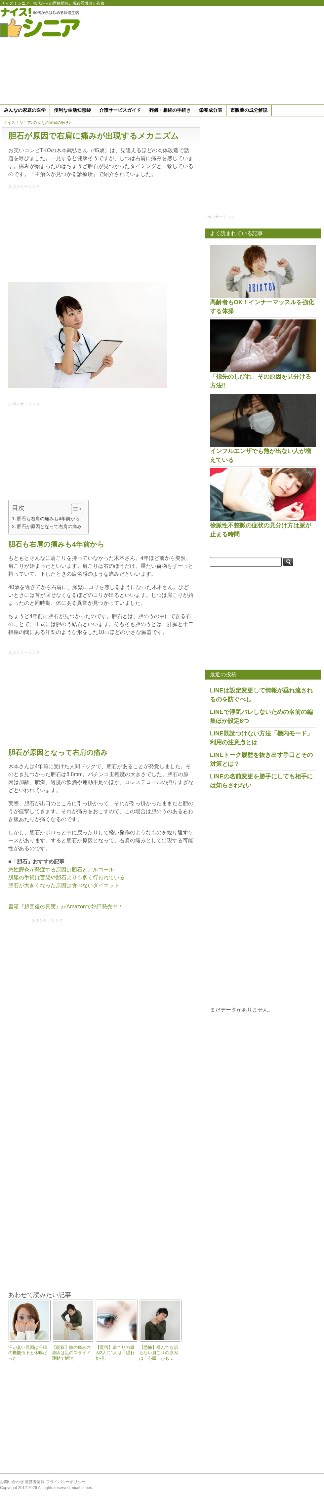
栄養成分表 (210, 110)
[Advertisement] (246, 54)
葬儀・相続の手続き (170, 110)
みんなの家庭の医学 (25, 110)
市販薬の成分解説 (248, 110)
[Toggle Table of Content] (74, 509)
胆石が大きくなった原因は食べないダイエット (63, 885)
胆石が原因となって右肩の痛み (49, 526)
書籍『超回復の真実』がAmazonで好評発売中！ (65, 906)
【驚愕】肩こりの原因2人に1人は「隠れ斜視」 (115, 1353)
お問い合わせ (12, 1481)
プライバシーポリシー (66, 1481)
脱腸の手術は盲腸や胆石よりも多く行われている (66, 877)
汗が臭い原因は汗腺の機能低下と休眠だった (27, 1353)
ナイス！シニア (15, 3)
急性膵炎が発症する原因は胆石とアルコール (61, 869)
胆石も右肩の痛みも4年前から (48, 518)
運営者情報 (35, 1481)
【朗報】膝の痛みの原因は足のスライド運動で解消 (71, 1353)
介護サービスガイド (120, 110)
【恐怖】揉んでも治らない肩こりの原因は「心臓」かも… (158, 1353)
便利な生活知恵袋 (72, 110)
